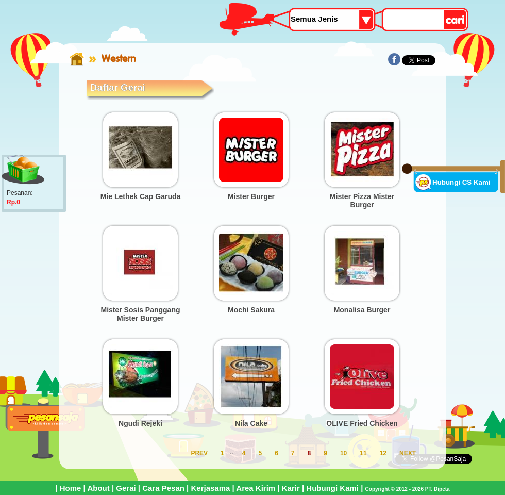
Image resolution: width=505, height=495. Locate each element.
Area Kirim (255, 488)
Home (70, 488)
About (98, 488)
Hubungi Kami (332, 488)
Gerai (126, 488)
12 (383, 453)
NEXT (407, 453)
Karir (291, 488)
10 (343, 453)
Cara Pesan (163, 488)
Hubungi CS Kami (461, 182)
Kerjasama (210, 488)
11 (363, 453)
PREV (199, 453)
